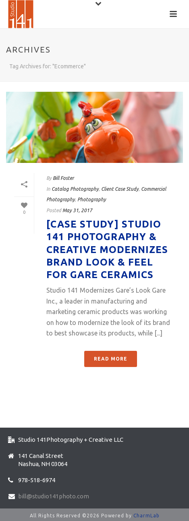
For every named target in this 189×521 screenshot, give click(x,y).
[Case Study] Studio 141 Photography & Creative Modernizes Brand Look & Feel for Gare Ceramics (107, 249)
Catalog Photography (75, 189)
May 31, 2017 (77, 210)
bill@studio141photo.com (53, 496)
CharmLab (146, 515)
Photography (91, 199)
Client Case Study (120, 189)
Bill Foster (63, 178)
